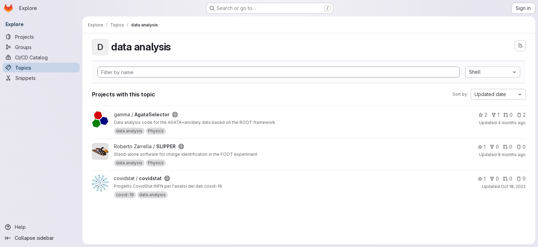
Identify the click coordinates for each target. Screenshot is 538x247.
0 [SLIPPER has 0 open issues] (521, 147)
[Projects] (41, 37)
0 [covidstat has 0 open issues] (521, 178)
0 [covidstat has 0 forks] (494, 178)
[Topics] (41, 67)
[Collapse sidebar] (41, 238)
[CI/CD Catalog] (41, 57)
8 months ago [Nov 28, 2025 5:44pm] (512, 154)
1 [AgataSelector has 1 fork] (495, 115)
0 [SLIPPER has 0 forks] (494, 147)
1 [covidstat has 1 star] (482, 178)
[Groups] (41, 47)
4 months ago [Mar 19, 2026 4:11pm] (512, 122)
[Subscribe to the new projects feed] (520, 45)
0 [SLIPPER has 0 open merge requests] (507, 147)
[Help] (41, 227)
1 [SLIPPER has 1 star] (482, 147)
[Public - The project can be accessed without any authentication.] (175, 114)
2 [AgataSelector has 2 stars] (482, 115)
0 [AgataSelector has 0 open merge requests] (508, 115)
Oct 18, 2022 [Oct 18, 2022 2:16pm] (513, 186)
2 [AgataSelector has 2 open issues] (521, 115)
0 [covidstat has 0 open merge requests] (507, 178)
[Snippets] (41, 78)
